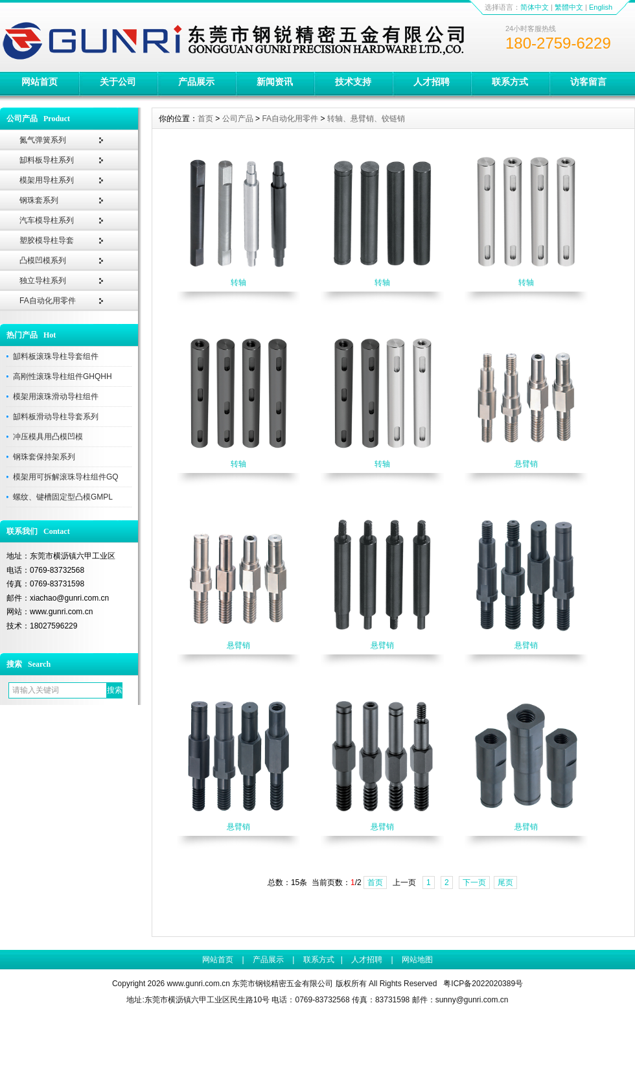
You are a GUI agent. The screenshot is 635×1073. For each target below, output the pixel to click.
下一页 (474, 882)
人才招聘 (431, 81)
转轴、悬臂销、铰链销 (366, 118)
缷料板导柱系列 (46, 160)
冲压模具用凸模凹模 (48, 436)
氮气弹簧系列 (42, 139)
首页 (205, 118)
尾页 (505, 882)
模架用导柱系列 (46, 180)
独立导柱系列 (42, 280)
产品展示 (196, 81)
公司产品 (237, 118)
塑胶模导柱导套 (46, 240)
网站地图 (417, 959)
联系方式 (510, 81)
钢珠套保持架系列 (44, 456)
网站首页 (39, 81)
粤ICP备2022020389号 (483, 983)
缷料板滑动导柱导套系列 (55, 416)
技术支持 (353, 81)
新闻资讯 (275, 81)
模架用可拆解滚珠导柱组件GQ (66, 476)
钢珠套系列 (38, 200)
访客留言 (588, 81)
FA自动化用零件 (47, 300)
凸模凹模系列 (42, 260)
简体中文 (534, 7)
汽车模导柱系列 (46, 220)
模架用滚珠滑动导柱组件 (55, 396)
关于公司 (118, 81)
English (600, 7)
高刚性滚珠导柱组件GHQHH (62, 376)
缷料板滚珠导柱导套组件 (55, 356)
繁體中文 (569, 7)
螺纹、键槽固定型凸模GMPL (63, 497)
